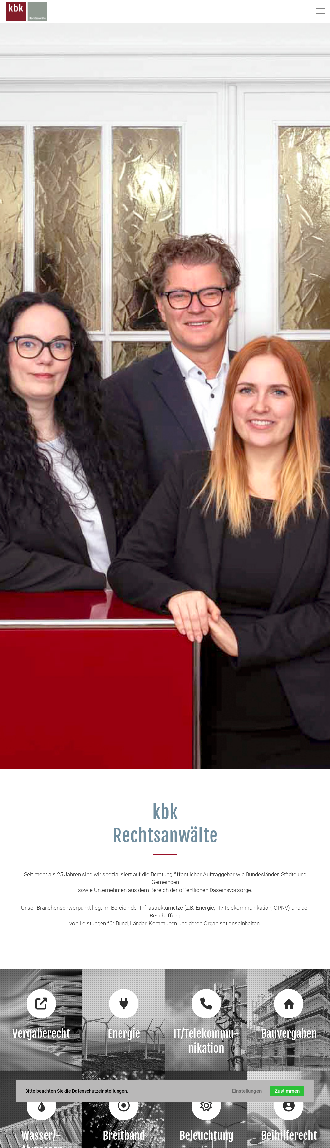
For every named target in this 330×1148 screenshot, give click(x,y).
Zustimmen (287, 1091)
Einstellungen (247, 1091)
